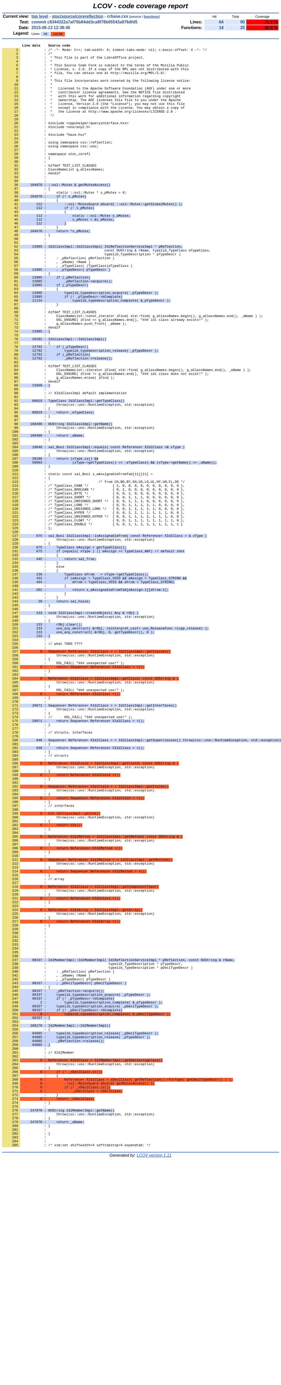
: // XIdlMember (38, 1254)
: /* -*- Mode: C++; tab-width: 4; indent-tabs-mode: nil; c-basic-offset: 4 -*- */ (104, 51)
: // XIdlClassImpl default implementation (64, 463)
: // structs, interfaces (47, 870)
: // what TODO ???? (42, 764)
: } (26, 490)
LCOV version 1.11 (154, 1376)
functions (151, 17)
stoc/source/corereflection (77, 16)
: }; (27, 625)
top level (39, 16)
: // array (33, 1046)
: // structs (35, 898)
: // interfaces (38, 958)
